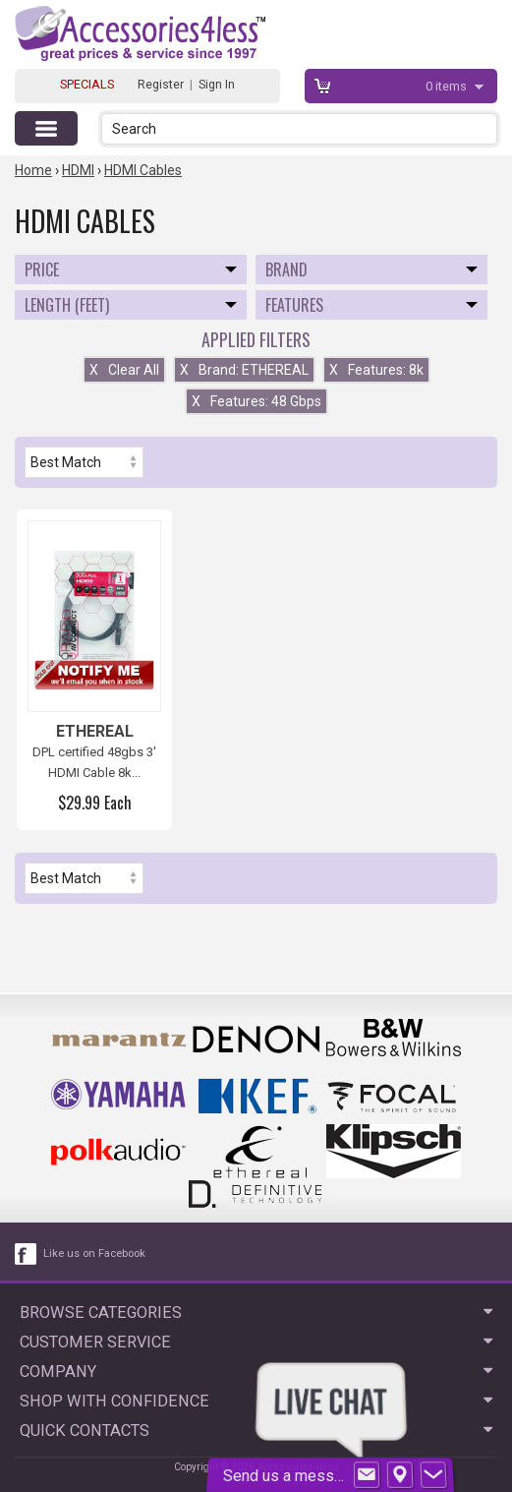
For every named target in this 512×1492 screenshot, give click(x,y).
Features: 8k (376, 370)
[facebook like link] (26, 1254)
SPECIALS (87, 84)
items (448, 86)
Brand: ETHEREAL (244, 370)
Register (161, 84)
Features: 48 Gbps (256, 401)
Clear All (124, 370)
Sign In (217, 84)
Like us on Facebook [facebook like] (94, 1253)
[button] (484, 128)
